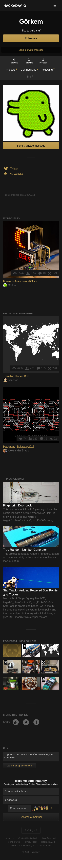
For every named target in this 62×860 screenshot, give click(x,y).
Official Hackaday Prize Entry (24, 646)
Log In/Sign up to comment (19, 765)
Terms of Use (13, 842)
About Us (9, 838)
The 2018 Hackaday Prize (43, 662)
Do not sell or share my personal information (31, 845)
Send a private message (31, 50)
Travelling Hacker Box (16, 376)
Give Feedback (49, 838)
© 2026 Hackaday (31, 852)
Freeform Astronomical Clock (20, 281)
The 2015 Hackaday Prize (5, 662)
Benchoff (10, 380)
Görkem (10, 285)
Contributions (29, 69)
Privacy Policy (30, 842)
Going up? (30, 830)
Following (48, 69)
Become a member (31, 817)
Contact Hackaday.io (28, 838)
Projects (11, 69)
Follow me (31, 38)
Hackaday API (48, 842)
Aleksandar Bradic (16, 450)
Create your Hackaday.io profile (18, 784)
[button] (55, 5)
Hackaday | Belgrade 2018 (18, 446)
